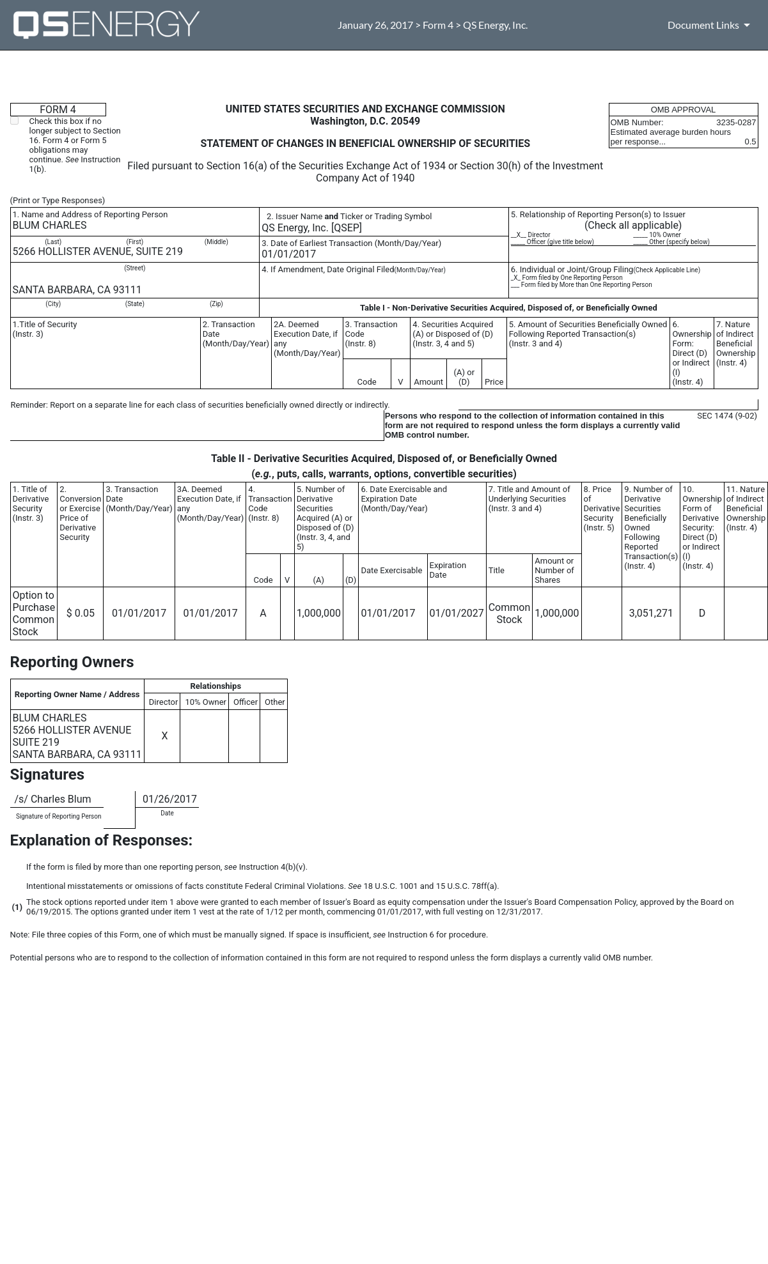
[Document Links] (711, 25)
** (14, 814)
